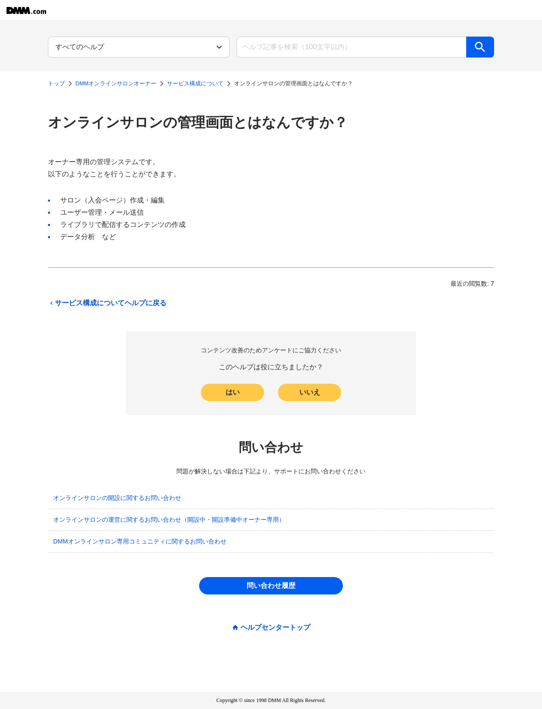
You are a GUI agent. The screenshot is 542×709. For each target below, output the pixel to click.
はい (233, 392)
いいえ (309, 392)
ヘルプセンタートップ (275, 627)
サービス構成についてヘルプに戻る (107, 303)
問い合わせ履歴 (271, 585)
